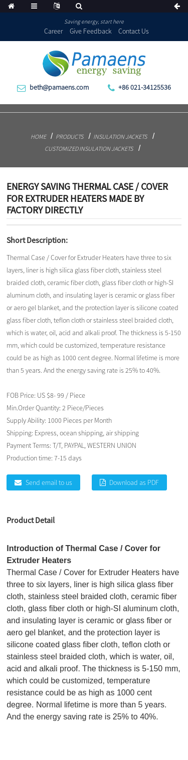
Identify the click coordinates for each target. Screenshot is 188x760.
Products (69, 136)
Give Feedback (91, 31)
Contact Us (133, 31)
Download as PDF (134, 482)
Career (53, 31)
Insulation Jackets (120, 136)
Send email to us (49, 482)
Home (38, 136)
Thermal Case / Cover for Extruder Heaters (83, 572)
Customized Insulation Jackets (89, 148)
